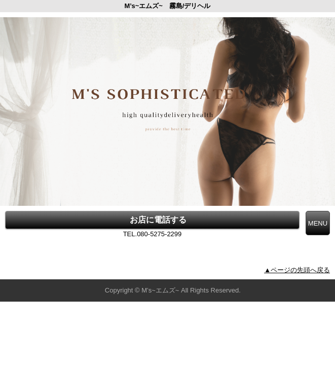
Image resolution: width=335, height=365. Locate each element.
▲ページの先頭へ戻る (297, 270)
